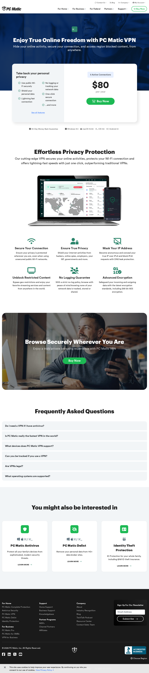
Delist (9, 618)
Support (122, 9)
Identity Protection (10, 621)
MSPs (41, 623)
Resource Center (84, 621)
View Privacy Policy (45, 670)
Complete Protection (16, 607)
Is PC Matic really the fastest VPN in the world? (31, 436)
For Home (63, 9)
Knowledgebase (46, 614)
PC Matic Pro (8, 630)
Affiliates (43, 630)
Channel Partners (47, 627)
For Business (79, 9)
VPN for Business (10, 638)
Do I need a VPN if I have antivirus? (24, 426)
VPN (8, 614)
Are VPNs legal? (14, 466)
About (79, 607)
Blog (112, 2)
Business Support (47, 611)
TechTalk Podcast (84, 618)
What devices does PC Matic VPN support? (29, 446)
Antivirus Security (10, 611)
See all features (38, 113)
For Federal (95, 9)
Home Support (46, 607)
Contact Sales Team (86, 625)
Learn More (25, 565)
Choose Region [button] (139, 659)
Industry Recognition (86, 611)
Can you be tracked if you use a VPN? (26, 456)
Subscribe (130, 619)
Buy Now (139, 9)
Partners (109, 9)
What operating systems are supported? (27, 476)
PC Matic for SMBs (10, 634)
